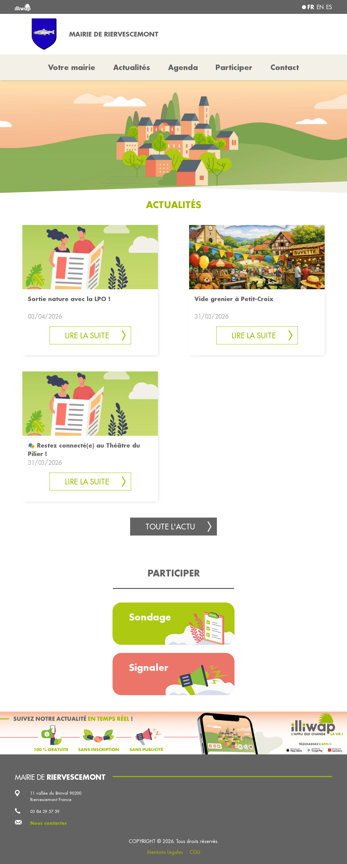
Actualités (131, 67)
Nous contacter (48, 823)
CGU (195, 852)
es (329, 7)
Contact (284, 67)
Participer (234, 67)
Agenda (183, 67)
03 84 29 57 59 (44, 811)
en (320, 7)
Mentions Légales (165, 852)
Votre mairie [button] (71, 67)
